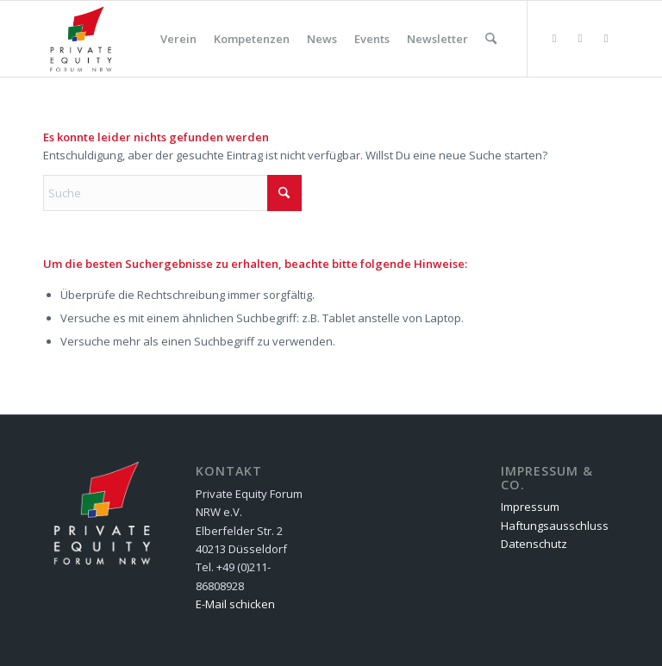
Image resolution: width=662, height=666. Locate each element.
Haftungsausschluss (555, 525)
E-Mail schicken (235, 604)
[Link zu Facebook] (580, 38)
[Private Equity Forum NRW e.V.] (81, 39)
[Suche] (491, 39)
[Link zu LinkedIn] (606, 38)
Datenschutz (534, 543)
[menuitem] (178, 39)
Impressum (530, 506)
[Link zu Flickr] (554, 38)
